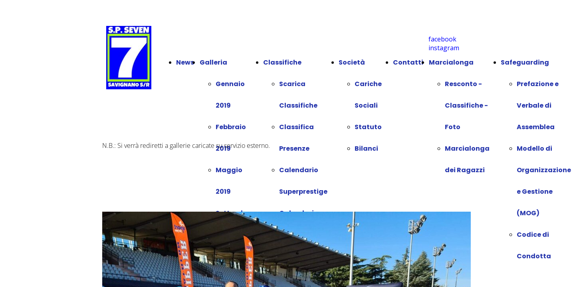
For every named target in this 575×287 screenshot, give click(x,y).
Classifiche (282, 62)
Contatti (408, 62)
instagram (443, 47)
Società (352, 62)
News (185, 62)
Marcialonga (451, 62)
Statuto (368, 127)
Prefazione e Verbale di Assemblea (538, 105)
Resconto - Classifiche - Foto (466, 105)
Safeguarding (525, 62)
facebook (442, 39)
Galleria (213, 62)
